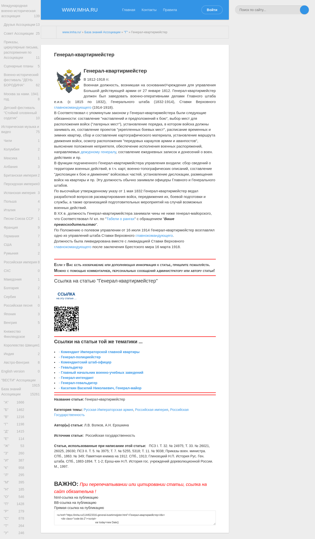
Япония (21, 367)
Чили (21, 167)
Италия (21, 250)
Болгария (21, 338)
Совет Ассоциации (21, 39)
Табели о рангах (121, 219)
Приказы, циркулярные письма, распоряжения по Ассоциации (21, 62)
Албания (21, 196)
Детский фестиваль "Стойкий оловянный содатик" (21, 137)
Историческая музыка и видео (20, 155)
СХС (21, 318)
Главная (128, 10)
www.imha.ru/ (71, 32)
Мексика (21, 186)
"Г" (15, 495)
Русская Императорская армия (108, 410)
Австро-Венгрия (21, 426)
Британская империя (21, 207)
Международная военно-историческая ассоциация (20, 11)
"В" (15, 487)
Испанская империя (21, 232)
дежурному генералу (98, 152)
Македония (21, 328)
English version (20, 436)
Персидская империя (21, 219)
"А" (15, 471)
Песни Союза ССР (21, 260)
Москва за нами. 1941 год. (21, 119)
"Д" (15, 504)
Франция (21, 269)
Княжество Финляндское (21, 390)
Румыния (21, 299)
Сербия (21, 348)
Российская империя (21, 310)
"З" (15, 528)
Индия (21, 417)
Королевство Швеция (21, 405)
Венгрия (21, 377)
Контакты (149, 10)
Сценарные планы (21, 81)
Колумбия (21, 176)
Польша (21, 240)
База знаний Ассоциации (20, 459)
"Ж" (15, 520)
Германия (21, 279)
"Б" (15, 479)
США (21, 289)
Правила (170, 10)
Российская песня (21, 357)
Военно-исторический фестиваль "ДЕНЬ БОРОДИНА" (21, 99)
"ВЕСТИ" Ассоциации (20, 448)
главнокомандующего (72, 107)
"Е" (15, 512)
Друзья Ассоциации (21, 27)
